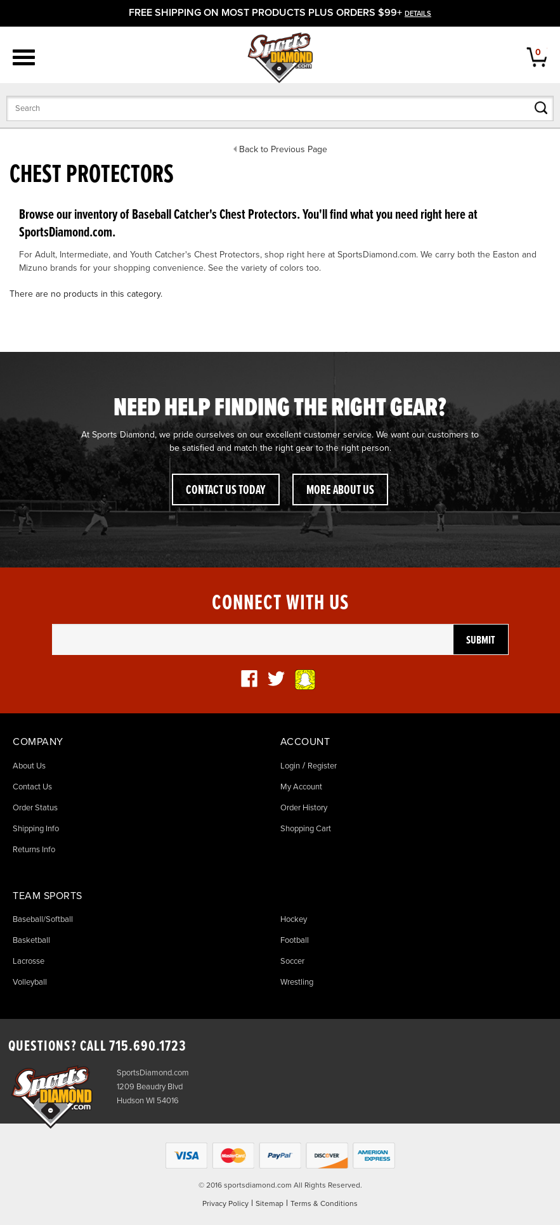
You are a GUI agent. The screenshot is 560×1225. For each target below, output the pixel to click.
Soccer (292, 961)
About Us (29, 766)
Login (290, 766)
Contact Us (32, 787)
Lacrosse (28, 961)
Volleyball (30, 982)
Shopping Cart (305, 829)
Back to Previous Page (283, 149)
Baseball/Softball (43, 919)
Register (322, 766)
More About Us (340, 491)
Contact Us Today (226, 491)
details (418, 14)
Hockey (293, 919)
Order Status (35, 808)
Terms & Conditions (324, 1203)
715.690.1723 (147, 1046)
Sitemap (269, 1203)
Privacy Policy (225, 1203)
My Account (301, 787)
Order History (303, 808)
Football (294, 940)
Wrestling (296, 982)
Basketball (31, 940)
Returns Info (34, 850)
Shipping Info (36, 829)
